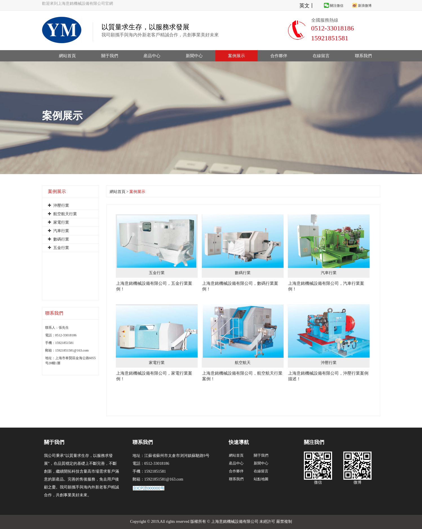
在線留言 (321, 56)
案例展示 (236, 56)
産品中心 (151, 56)
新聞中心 (194, 56)
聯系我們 (363, 56)
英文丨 (307, 5)
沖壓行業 (58, 205)
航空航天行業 (62, 214)
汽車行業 (58, 231)
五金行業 (58, 248)
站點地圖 (261, 479)
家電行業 (58, 222)
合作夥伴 (278, 56)
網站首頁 (67, 56)
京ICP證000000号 (148, 488)
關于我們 (109, 56)
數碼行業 (58, 239)
